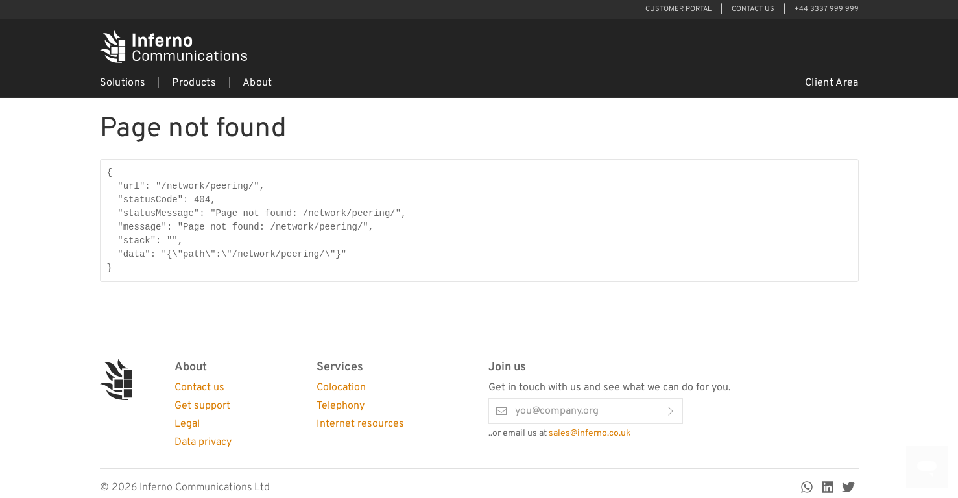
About (257, 83)
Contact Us (753, 9)
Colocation (341, 387)
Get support (202, 405)
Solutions (123, 83)
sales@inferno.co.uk (589, 433)
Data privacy (203, 442)
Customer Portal (678, 9)
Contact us (199, 387)
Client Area (832, 83)
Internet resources (360, 424)
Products (194, 83)
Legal (187, 424)
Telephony (341, 405)
